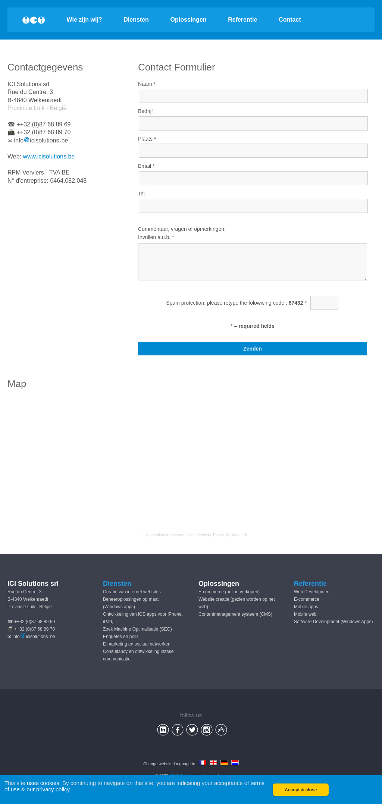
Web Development (312, 591)
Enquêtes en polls (120, 636)
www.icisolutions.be (49, 156)
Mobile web (305, 614)
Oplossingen (188, 19)
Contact (290, 19)
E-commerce (306, 599)
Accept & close (301, 789)
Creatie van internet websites (132, 591)
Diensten (136, 19)
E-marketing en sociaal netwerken (136, 644)
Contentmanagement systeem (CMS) (235, 614)
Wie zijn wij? (84, 19)
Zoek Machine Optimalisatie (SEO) (137, 629)
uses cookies (43, 783)
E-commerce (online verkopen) (229, 591)
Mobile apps (306, 606)
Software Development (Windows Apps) (333, 621)
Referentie (242, 19)
